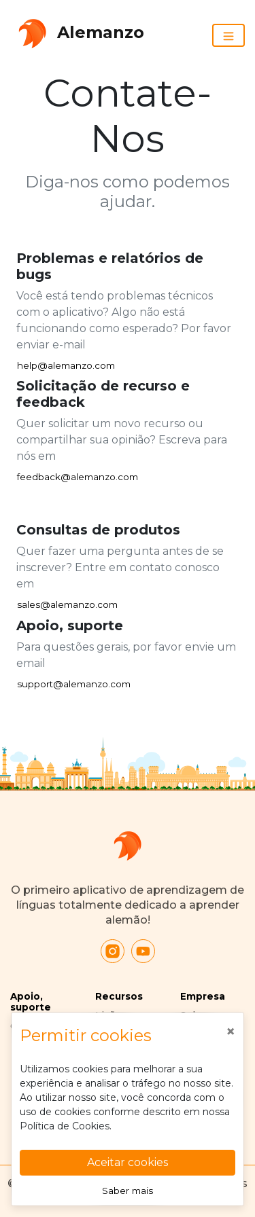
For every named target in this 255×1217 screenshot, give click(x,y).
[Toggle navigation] (228, 35)
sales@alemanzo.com (67, 604)
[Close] (230, 1031)
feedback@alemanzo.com (77, 476)
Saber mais (127, 1190)
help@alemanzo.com (66, 365)
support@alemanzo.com (74, 683)
